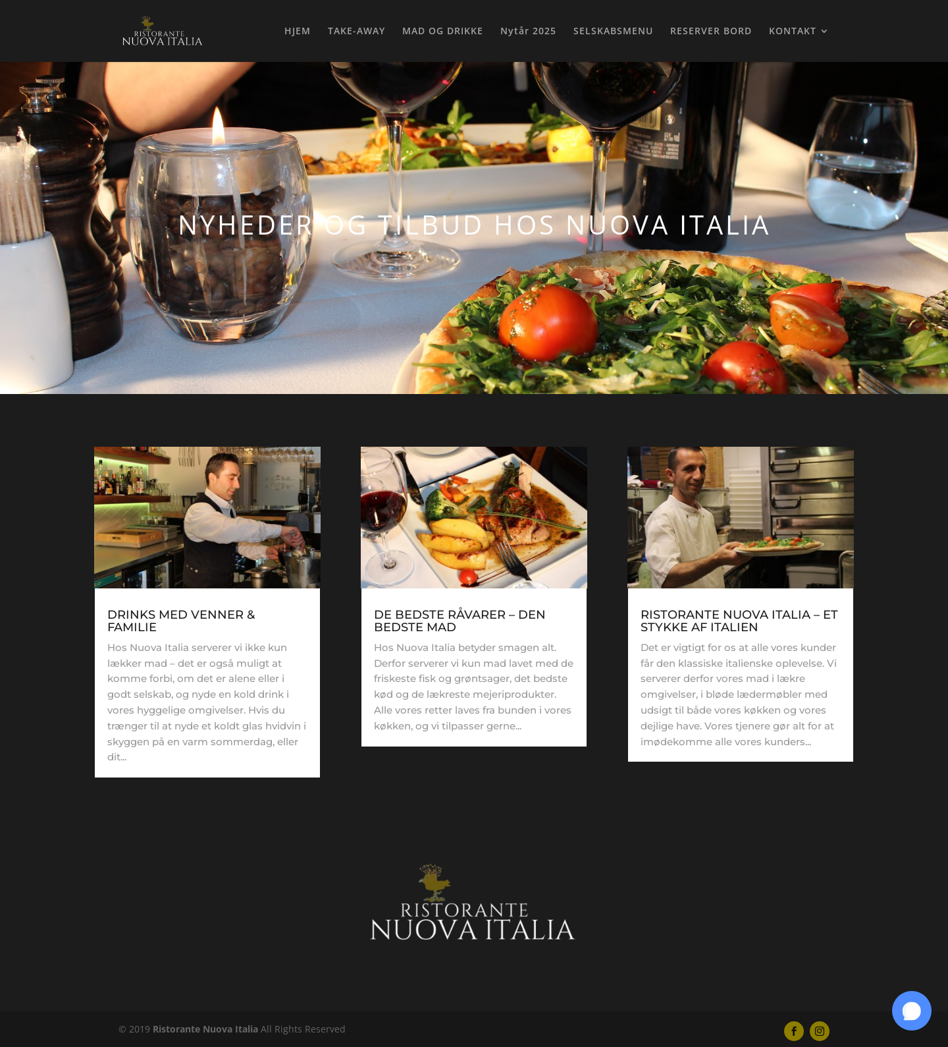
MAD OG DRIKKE (442, 31)
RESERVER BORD (711, 31)
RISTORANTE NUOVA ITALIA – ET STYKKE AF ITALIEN (739, 621)
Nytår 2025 (528, 31)
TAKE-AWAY (356, 31)
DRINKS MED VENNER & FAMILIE (181, 621)
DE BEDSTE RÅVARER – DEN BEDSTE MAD (460, 621)
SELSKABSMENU (613, 31)
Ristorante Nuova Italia (205, 1029)
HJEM (297, 31)
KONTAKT (792, 31)
